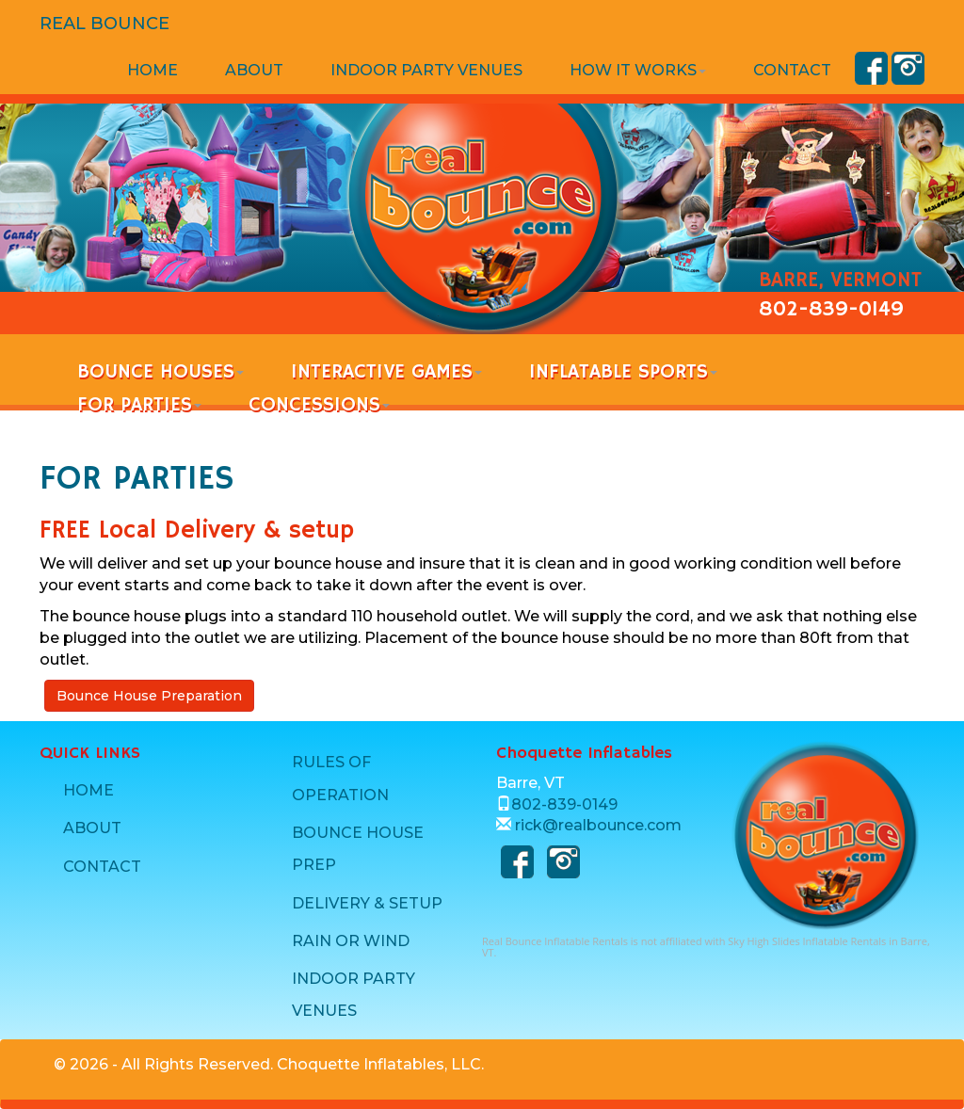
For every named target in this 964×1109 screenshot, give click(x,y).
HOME (152, 70)
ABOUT (254, 70)
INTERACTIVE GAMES (386, 372)
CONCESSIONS (319, 405)
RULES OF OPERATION (340, 778)
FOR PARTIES (139, 405)
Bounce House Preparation (149, 695)
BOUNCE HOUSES (160, 372)
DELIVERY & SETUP (367, 903)
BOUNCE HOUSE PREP (358, 849)
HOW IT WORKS (638, 70)
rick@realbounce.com (598, 825)
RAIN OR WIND (351, 941)
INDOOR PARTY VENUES (426, 70)
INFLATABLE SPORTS (623, 372)
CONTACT (792, 70)
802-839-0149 (831, 310)
